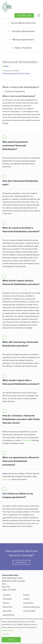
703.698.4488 (24, 15)
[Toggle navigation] (39, 15)
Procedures (7, 599)
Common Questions (15, 91)
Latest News (28, 603)
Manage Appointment (23, 39)
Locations (7, 595)
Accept (11, 640)
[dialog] (21, 631)
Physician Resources (31, 607)
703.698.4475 (26, 440)
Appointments (8, 615)
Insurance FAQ (29, 611)
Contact (26, 599)
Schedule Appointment (23, 31)
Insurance (21, 562)
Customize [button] (5, 634)
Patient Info (7, 607)
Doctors (6, 603)
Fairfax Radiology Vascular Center (16, 73)
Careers (26, 595)
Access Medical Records (23, 23)
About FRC (7, 611)
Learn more (6, 479)
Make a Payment (23, 47)
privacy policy (7, 630)
